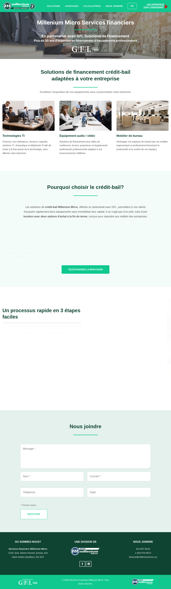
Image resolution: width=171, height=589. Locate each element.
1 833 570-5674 (143, 553)
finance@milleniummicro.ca (143, 557)
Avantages (71, 6)
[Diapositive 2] (85, 58)
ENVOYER (34, 514)
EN (132, 6)
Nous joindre (114, 6)
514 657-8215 (143, 549)
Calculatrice (92, 6)
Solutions (53, 6)
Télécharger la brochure (85, 269)
